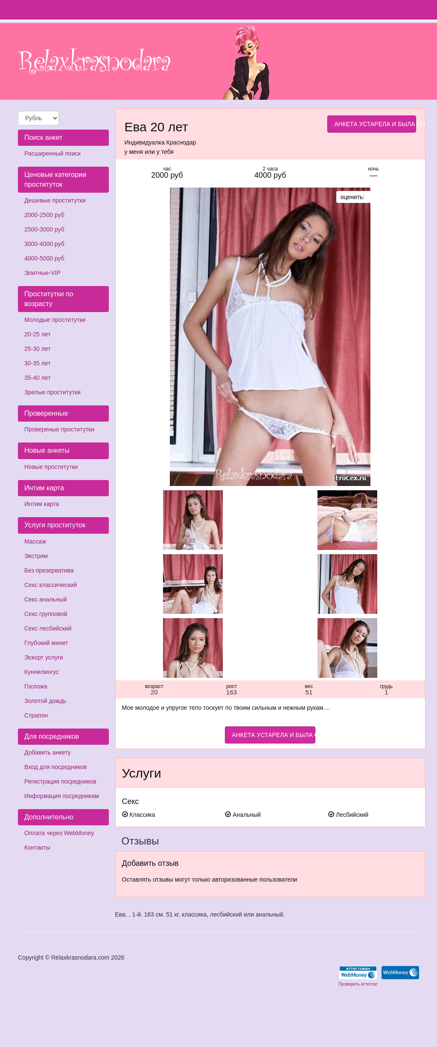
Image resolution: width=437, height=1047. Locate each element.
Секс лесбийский (47, 628)
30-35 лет (37, 363)
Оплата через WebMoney (59, 833)
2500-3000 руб (44, 229)
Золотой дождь (45, 700)
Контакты (37, 847)
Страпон (36, 715)
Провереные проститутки (59, 429)
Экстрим (36, 555)
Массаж (35, 541)
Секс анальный (45, 599)
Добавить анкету (47, 752)
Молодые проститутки (54, 319)
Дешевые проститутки (55, 200)
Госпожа (35, 686)
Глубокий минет (46, 642)
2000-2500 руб (44, 214)
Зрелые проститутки (52, 392)
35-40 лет (37, 377)
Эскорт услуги (43, 657)
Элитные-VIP (42, 272)
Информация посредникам (61, 795)
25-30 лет (37, 348)
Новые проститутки (51, 466)
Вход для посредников (55, 767)
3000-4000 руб (44, 243)
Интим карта (41, 503)
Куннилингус (41, 671)
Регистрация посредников (60, 781)
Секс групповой (45, 613)
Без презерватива (49, 570)
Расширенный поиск (52, 153)
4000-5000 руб (44, 258)
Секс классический (50, 584)
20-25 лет (37, 334)
